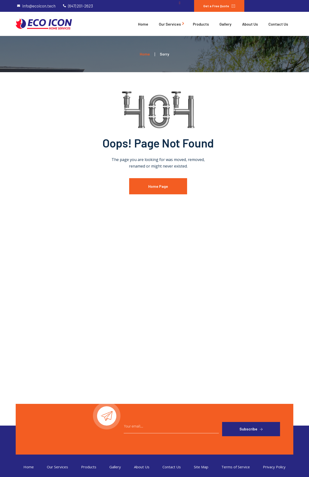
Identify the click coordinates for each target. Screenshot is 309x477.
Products (88, 466)
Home (28, 466)
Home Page (158, 186)
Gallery (115, 466)
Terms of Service (235, 466)
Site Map (201, 466)
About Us (141, 466)
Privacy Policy (274, 466)
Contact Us (171, 466)
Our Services (57, 466)
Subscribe (248, 429)
